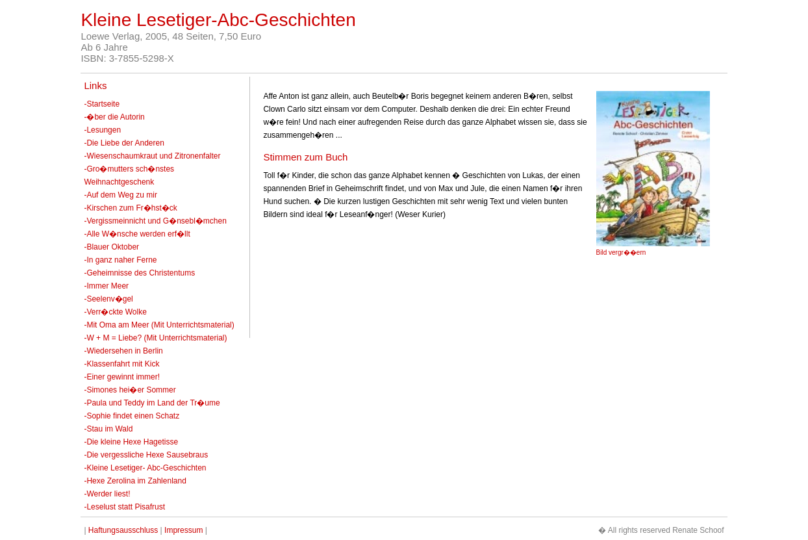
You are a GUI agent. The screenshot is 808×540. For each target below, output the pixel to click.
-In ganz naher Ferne (120, 259)
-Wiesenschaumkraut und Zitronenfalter (152, 156)
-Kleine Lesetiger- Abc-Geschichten (145, 467)
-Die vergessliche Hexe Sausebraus (146, 454)
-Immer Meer (106, 285)
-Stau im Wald (108, 428)
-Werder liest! (107, 493)
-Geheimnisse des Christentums (139, 272)
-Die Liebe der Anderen (124, 143)
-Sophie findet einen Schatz (131, 415)
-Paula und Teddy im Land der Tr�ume (152, 402)
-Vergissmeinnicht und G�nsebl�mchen (155, 220)
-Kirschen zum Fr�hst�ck (130, 207)
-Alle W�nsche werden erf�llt (137, 233)
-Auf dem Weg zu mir (120, 194)
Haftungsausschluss (123, 530)
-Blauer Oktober (111, 246)
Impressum (183, 530)
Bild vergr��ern (621, 252)
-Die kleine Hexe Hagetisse (131, 441)
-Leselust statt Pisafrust (124, 506)
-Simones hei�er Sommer (129, 389)
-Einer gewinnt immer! (122, 376)
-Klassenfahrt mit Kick (121, 363)
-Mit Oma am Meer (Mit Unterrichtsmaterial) (159, 324)
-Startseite (102, 104)
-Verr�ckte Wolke (115, 311)
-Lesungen (102, 130)
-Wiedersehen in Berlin (123, 350)
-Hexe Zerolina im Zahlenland (135, 480)
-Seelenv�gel (108, 298)
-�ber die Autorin (114, 117)
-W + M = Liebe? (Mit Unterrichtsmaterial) (155, 337)
